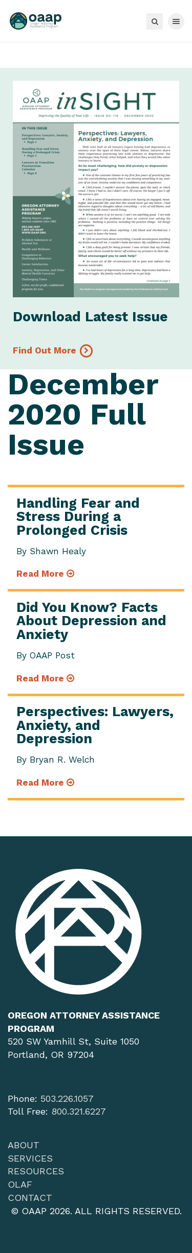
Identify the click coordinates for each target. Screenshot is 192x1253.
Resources (36, 1171)
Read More (45, 574)
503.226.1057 (67, 1098)
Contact (30, 1197)
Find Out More (44, 350)
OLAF (20, 1184)
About (23, 1145)
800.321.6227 (78, 1111)
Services (30, 1158)
